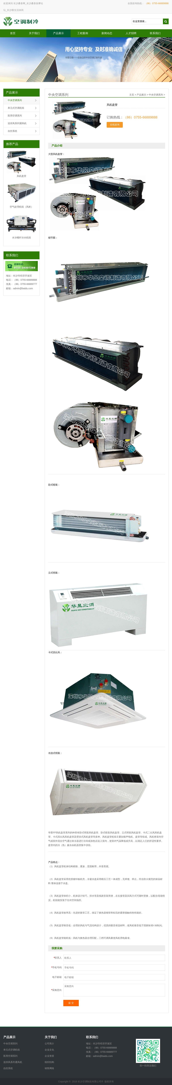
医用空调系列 (15, 115)
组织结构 (49, 1062)
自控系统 (12, 131)
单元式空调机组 (16, 108)
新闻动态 (106, 33)
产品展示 (58, 33)
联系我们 (155, 33)
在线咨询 (114, 124)
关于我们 (34, 33)
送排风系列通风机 (17, 123)
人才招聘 (131, 33)
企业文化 (49, 1049)
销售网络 (49, 1068)
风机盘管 (21, 176)
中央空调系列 (15, 100)
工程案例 (82, 33)
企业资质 (49, 1056)
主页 (131, 94)
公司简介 (49, 1043)
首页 (12, 33)
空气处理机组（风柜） (21, 206)
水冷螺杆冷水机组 (21, 237)
